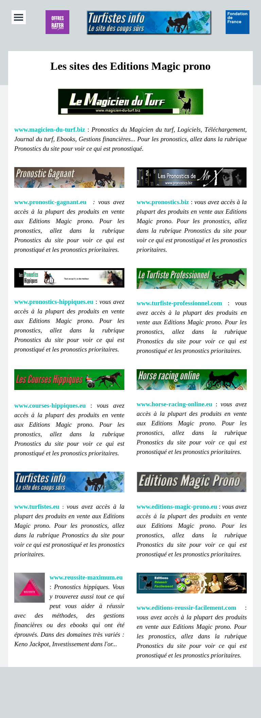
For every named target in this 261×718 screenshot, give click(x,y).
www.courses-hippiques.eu (50, 405)
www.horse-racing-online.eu (174, 404)
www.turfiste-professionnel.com (179, 303)
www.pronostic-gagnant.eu (50, 202)
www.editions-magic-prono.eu (177, 506)
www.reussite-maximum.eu (86, 577)
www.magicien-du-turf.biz (49, 129)
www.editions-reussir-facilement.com (186, 607)
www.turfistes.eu (36, 506)
